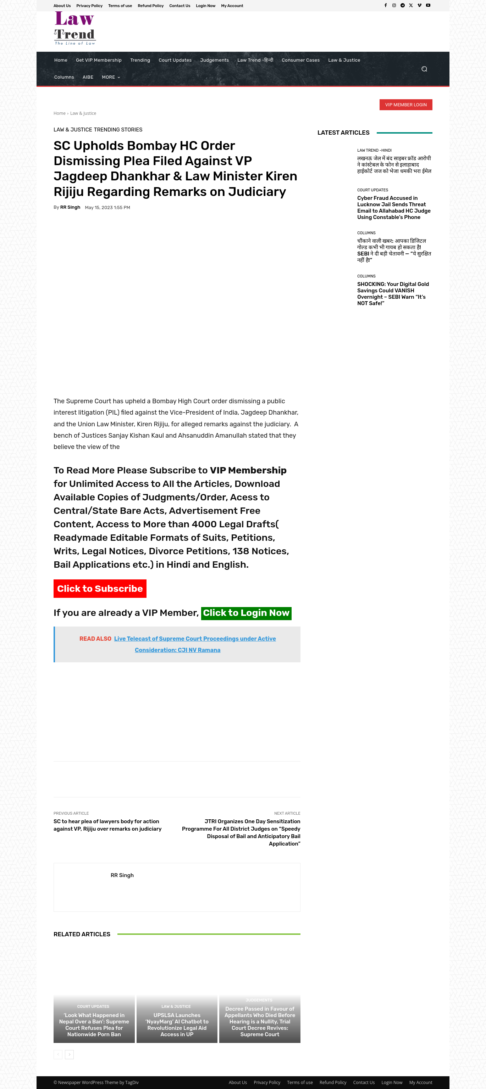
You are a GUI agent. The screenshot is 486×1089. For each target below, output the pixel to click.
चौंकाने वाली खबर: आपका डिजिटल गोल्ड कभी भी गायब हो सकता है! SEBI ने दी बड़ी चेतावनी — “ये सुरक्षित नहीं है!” (394, 250)
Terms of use (300, 1082)
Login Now (392, 1082)
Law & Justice (83, 113)
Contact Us (364, 1082)
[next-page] (69, 1054)
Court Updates (93, 1007)
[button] (424, 69)
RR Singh (70, 207)
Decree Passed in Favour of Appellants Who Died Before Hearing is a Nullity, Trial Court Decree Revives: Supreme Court (260, 1022)
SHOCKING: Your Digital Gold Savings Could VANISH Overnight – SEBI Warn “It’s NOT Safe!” (393, 294)
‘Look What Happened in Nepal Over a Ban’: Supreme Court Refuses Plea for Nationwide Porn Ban (94, 1025)
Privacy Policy (267, 1082)
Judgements (259, 1000)
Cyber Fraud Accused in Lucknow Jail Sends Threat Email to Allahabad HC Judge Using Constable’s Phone (394, 207)
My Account (420, 1082)
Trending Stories (118, 130)
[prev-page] (58, 1054)
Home (60, 113)
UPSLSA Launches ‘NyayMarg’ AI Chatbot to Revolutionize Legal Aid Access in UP (177, 1025)
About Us (238, 1082)
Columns (366, 233)
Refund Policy (333, 1082)
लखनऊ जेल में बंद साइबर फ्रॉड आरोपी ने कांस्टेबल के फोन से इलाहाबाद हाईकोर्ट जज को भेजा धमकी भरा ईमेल (394, 164)
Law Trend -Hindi (374, 150)
